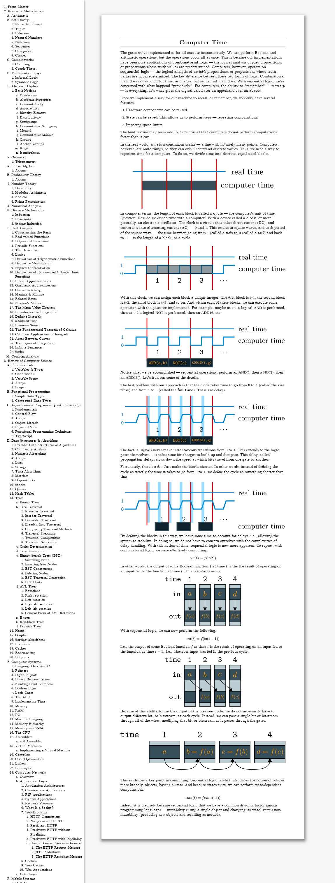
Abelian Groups (32, 144)
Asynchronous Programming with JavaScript (46, 405)
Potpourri (22, 657)
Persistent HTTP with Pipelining (56, 839)
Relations (22, 33)
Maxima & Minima (29, 294)
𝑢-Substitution (26, 321)
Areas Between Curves (32, 339)
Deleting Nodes (36, 573)
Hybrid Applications (40, 799)
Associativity (29, 108)
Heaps (19, 631)
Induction (22, 215)
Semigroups (29, 122)
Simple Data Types (30, 396)
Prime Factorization (30, 201)
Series (19, 352)
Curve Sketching (28, 290)
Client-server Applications (45, 790)
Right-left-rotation (39, 604)
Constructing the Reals (33, 232)
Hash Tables (24, 493)
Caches (20, 648)
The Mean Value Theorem (35, 307)
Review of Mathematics (26, 11)
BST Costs (33, 582)
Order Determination (36, 546)
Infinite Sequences (29, 347)
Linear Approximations (33, 281)
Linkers (21, 763)
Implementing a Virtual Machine (45, 750)
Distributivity (30, 117)
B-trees (25, 617)
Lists (19, 463)
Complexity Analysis (31, 449)
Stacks (20, 485)
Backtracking (25, 653)
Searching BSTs (37, 560)
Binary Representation (32, 679)
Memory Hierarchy (29, 724)
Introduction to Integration (36, 312)
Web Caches (34, 865)
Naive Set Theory (28, 24)
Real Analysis (21, 228)
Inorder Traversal (38, 516)
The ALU (22, 697)
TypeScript (23, 436)
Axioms (21, 170)
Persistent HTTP (43, 825)
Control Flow (25, 414)
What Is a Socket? (39, 808)
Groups (25, 139)
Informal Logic (26, 77)
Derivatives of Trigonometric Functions (45, 259)
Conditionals (25, 374)
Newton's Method (29, 303)
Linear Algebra (22, 166)
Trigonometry (25, 162)
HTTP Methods (48, 852)
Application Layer (34, 781)
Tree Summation (32, 551)
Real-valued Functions (32, 237)
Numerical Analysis (26, 206)
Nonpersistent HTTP (46, 821)
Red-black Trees (32, 622)
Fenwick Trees (30, 626)
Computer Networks (31, 772)
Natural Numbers (28, 38)
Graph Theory (26, 68)
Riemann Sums (26, 325)
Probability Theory (26, 175)
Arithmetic (19, 15)
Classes (20, 55)
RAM (19, 710)
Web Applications (38, 870)
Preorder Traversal (39, 511)
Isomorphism (30, 153)
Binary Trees (29, 502)
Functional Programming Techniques (43, 431)
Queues (20, 489)
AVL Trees (28, 586)
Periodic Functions (29, 246)
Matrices (21, 476)
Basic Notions (25, 91)
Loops (19, 387)
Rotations (32, 591)
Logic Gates (24, 693)
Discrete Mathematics (28, 210)
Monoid (25, 130)
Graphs (21, 635)
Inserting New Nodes (41, 564)
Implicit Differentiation (32, 268)
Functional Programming (30, 392)
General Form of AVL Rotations (50, 613)
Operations (28, 95)
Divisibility (23, 188)
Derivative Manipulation (33, 263)
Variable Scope (26, 378)
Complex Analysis (25, 356)
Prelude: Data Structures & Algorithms (45, 445)
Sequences (22, 46)
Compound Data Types (33, 401)
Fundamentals (22, 365)
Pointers (21, 670)
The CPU (22, 732)
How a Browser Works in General (56, 843)
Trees (19, 498)
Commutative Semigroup (39, 126)
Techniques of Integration (35, 343)
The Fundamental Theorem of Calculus (45, 330)
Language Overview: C (32, 666)
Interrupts (23, 768)
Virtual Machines (28, 746)
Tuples (20, 29)
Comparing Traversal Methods (48, 529)
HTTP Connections (45, 817)
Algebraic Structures (36, 100)
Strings (20, 467)
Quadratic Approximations (36, 285)
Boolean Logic (25, 688)
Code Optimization (29, 759)
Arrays (20, 383)
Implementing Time (30, 701)
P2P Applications (38, 794)
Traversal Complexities (42, 538)
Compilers (23, 755)
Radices (21, 197)
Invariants (23, 219)
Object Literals (26, 423)
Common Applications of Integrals (41, 334)
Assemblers (23, 737)
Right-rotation (36, 595)
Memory (21, 706)
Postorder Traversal (40, 520)
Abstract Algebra (24, 86)
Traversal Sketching (40, 533)
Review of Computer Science (30, 361)
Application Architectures (45, 785)
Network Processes (39, 803)
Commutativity (31, 104)
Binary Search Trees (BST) (41, 555)
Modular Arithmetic (30, 192)
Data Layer (28, 874)
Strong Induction (28, 224)
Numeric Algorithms (30, 454)
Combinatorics (22, 60)
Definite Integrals (28, 316)
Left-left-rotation (38, 608)
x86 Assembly (30, 741)
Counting (22, 64)
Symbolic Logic (26, 82)
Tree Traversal (31, 507)
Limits (20, 254)
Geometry (18, 157)
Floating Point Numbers (34, 684)
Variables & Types (29, 369)
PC (17, 715)
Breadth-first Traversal (43, 524)
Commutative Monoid (37, 135)
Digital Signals (26, 675)
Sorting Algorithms (30, 640)
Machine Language (29, 719)
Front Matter (18, 7)
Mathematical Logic (26, 73)
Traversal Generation (41, 542)
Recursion (22, 644)
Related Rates (26, 299)
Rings (24, 148)
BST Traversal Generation (45, 578)
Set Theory (20, 20)
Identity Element (33, 113)
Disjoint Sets (25, 480)
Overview (27, 777)
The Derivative (26, 250)
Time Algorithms (28, 471)
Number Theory (23, 184)
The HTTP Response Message (59, 856)
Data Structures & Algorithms (35, 440)
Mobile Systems (23, 879)
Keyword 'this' (26, 427)
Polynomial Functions (31, 241)
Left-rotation (35, 600)
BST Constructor (38, 569)
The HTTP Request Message (58, 847)
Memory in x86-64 (29, 728)
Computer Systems (26, 662)
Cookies (31, 861)
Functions (22, 42)
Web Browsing (36, 812)
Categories (23, 51)
